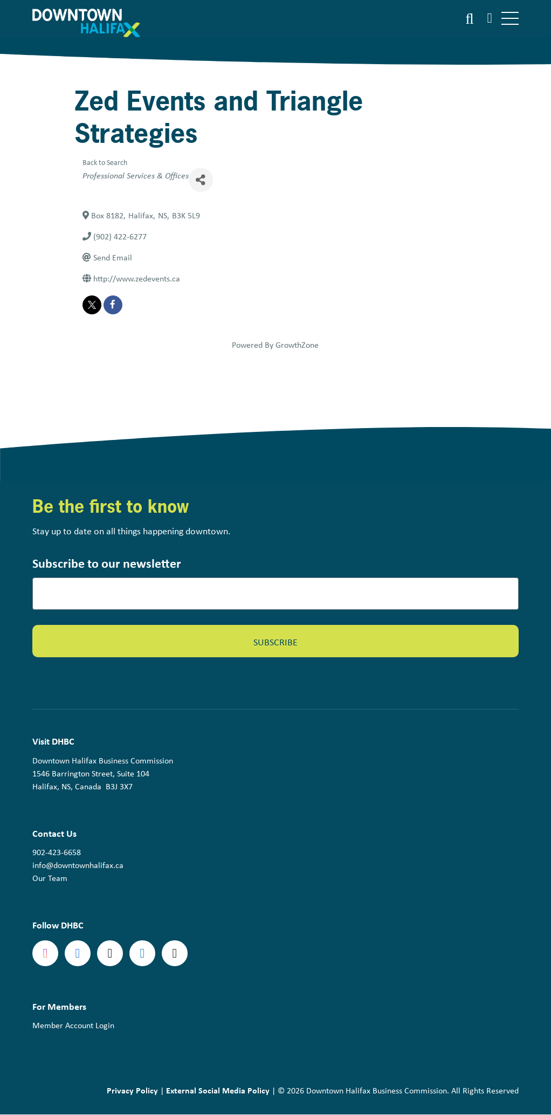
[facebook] (113, 304)
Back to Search (104, 162)
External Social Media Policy (218, 1090)
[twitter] (91, 304)
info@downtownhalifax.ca (77, 865)
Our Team (49, 878)
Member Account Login (73, 1025)
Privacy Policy (132, 1090)
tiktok (175, 953)
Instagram (45, 953)
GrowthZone (297, 344)
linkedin (142, 953)
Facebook (78, 953)
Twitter (110, 953)
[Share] (201, 180)
